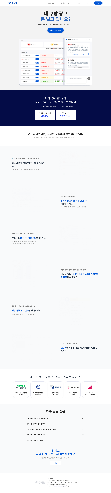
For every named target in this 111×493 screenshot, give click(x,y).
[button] (87, 3)
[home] (12, 3)
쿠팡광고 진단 (51, 3)
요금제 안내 (77, 3)
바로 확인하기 (98, 3)
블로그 (69, 3)
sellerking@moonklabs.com (59, 484)
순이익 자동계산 (61, 3)
